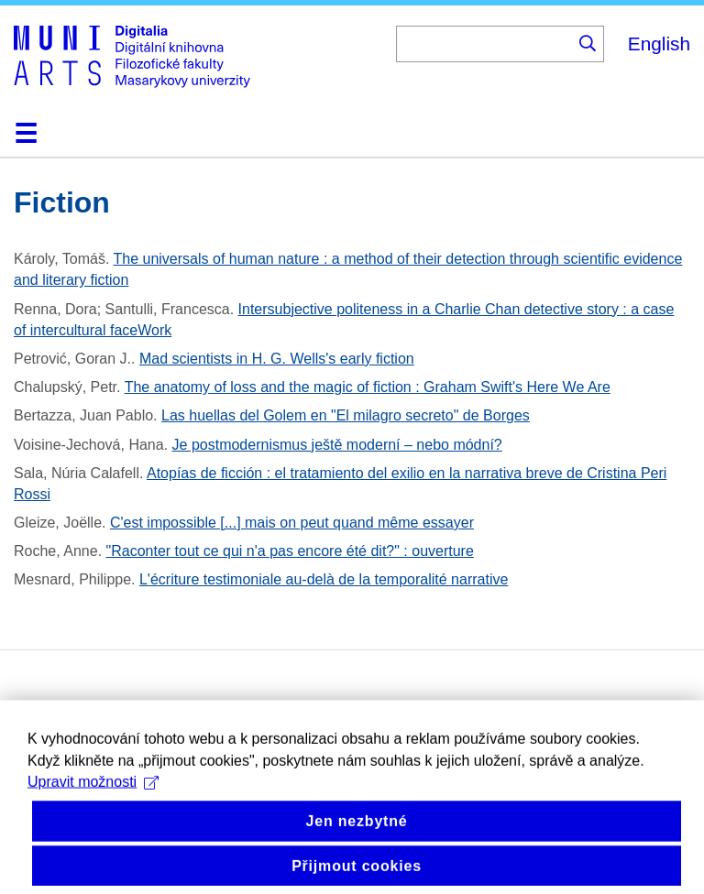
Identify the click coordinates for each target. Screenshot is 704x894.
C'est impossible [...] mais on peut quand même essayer (292, 522)
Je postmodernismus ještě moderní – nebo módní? (337, 444)
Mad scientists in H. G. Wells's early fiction (276, 358)
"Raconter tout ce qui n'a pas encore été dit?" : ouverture (290, 551)
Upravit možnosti (93, 793)
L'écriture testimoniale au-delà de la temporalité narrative (323, 579)
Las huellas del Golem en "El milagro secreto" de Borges (345, 415)
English (659, 43)
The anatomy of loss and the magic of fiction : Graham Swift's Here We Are (367, 387)
